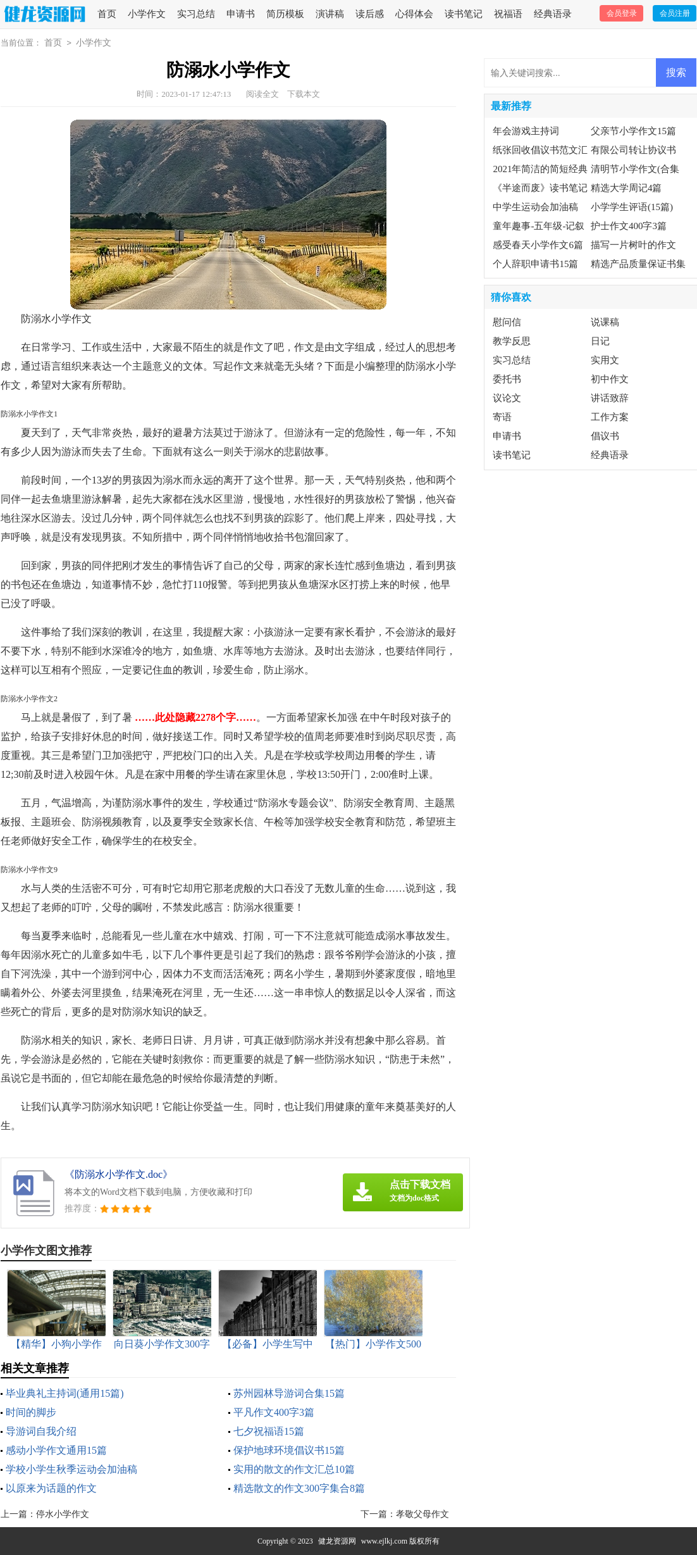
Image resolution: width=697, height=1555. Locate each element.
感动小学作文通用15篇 (56, 1450)
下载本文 (303, 94)
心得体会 (414, 14)
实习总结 (196, 14)
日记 (600, 341)
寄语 (502, 417)
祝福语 (508, 14)
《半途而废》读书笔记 (540, 188)
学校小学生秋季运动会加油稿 (71, 1469)
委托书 (507, 379)
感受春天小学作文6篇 (538, 245)
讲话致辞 (610, 398)
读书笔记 (464, 14)
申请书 (240, 14)
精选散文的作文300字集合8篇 (299, 1488)
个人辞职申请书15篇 (535, 264)
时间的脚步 (31, 1412)
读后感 (369, 14)
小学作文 (147, 14)
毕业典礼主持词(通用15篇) (65, 1393)
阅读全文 (262, 94)
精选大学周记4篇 (626, 188)
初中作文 (610, 379)
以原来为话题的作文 (51, 1488)
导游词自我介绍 (41, 1431)
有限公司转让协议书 (633, 150)
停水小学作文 (62, 1514)
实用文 (605, 360)
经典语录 (553, 14)
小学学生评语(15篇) (632, 207)
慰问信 (507, 322)
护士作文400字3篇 (629, 226)
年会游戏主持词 (526, 131)
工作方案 (610, 417)
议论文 (507, 398)
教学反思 (512, 341)
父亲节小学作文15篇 (633, 131)
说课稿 (605, 322)
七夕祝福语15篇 (268, 1431)
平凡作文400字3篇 (273, 1412)
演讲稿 (330, 14)
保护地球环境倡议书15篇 (289, 1450)
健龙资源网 (337, 1541)
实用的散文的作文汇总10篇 (294, 1469)
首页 (106, 14)
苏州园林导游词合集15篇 (289, 1393)
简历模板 (285, 14)
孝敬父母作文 (422, 1514)
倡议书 (605, 436)
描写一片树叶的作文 (633, 245)
